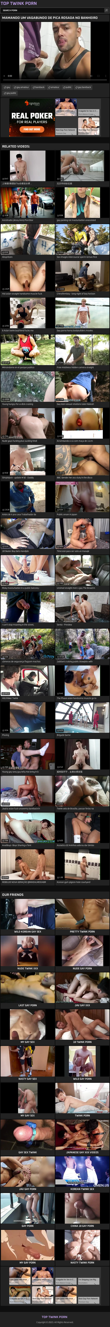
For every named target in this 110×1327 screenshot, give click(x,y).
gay (8, 87)
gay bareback (84, 87)
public (68, 87)
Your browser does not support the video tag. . (55, 52)
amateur (55, 87)
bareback (39, 87)
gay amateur (23, 87)
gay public (11, 93)
